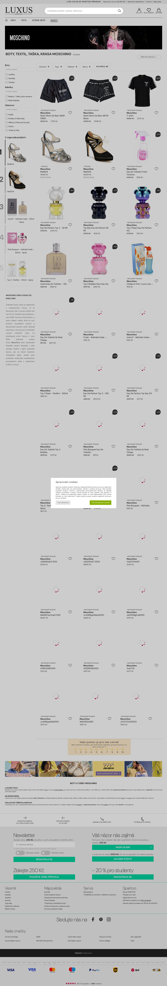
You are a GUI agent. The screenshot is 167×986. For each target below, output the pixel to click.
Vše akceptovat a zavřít (100, 503)
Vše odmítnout (63, 503)
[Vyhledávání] (119, 11)
